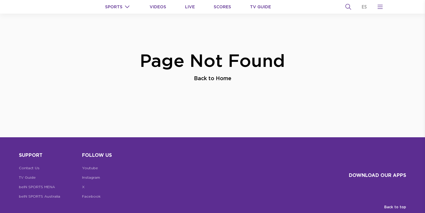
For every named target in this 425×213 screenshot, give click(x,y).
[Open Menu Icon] (380, 6)
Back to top (395, 207)
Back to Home (212, 78)
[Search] (348, 6)
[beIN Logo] (62, 7)
